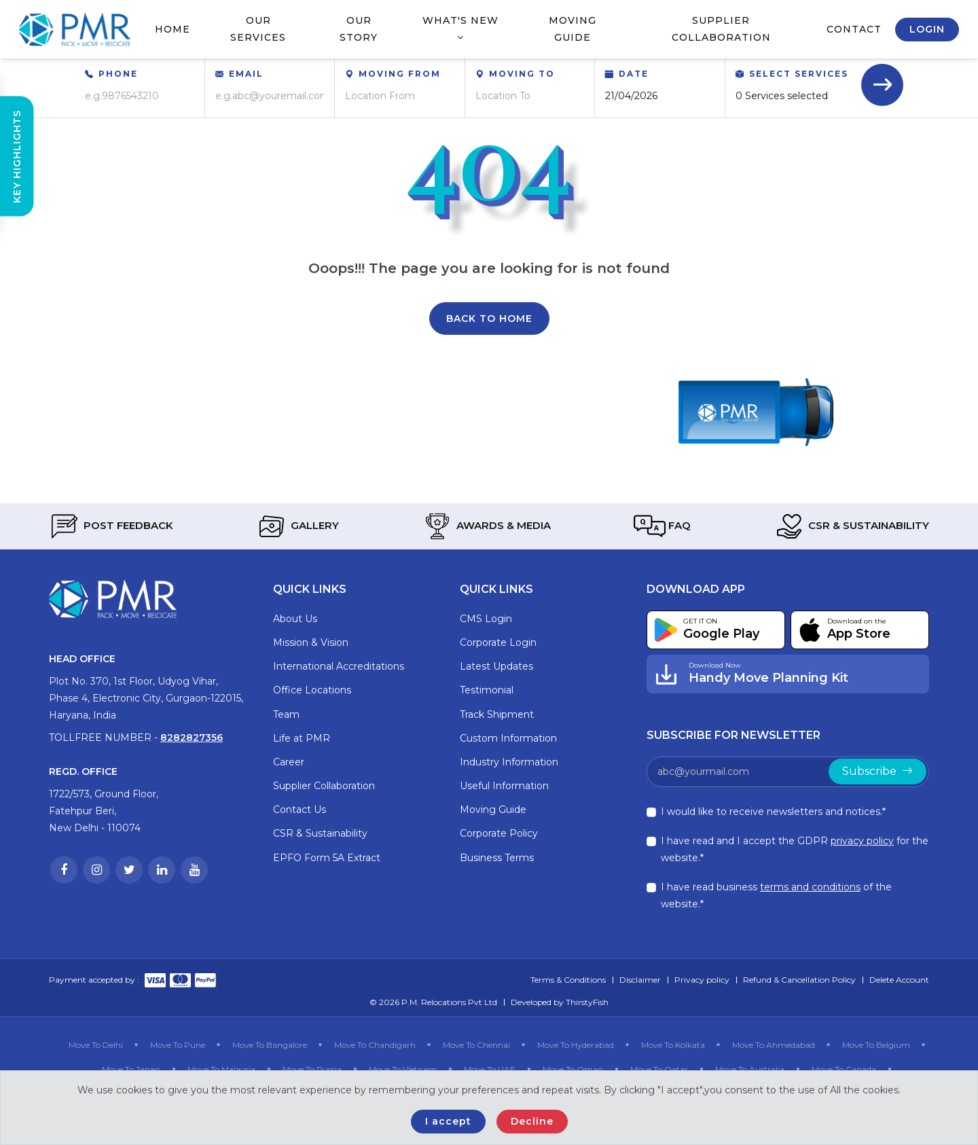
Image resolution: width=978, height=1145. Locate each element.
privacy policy (862, 841)
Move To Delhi (96, 1045)
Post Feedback (111, 526)
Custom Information (508, 738)
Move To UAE (489, 1069)
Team (286, 714)
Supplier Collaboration (721, 28)
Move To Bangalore (269, 1045)
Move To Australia (749, 1069)
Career (288, 762)
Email (246, 74)
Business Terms (497, 858)
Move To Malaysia (221, 1069)
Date (634, 74)
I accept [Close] (448, 1121)
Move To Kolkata (673, 1045)
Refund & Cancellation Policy (799, 980)
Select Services (798, 74)
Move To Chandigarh (375, 1045)
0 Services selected (782, 96)
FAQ (662, 526)
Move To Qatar (659, 1069)
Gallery (297, 526)
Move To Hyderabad (575, 1045)
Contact (854, 29)
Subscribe (877, 771)
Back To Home (489, 318)
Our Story (359, 28)
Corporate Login (498, 642)
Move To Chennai (476, 1045)
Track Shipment (497, 714)
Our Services (258, 28)
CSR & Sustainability (851, 526)
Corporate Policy (499, 833)
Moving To (522, 74)
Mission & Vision (310, 642)
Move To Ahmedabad (773, 1045)
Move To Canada (844, 1069)
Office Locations (312, 690)
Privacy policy (701, 980)
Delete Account (899, 980)
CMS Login (486, 619)
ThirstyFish (587, 1002)
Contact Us (299, 809)
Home (172, 29)
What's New (460, 28)
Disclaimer (640, 980)
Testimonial (486, 690)
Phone (118, 74)
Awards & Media (486, 526)
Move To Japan (131, 1069)
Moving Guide (572, 28)
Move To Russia (312, 1069)
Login (927, 29)
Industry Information (509, 762)
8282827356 (191, 737)
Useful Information (504, 786)
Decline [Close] (532, 1121)
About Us (295, 619)
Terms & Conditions (568, 980)
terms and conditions (810, 887)
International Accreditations (338, 666)
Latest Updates (496, 666)
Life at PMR (301, 738)
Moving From (400, 74)
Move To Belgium (876, 1045)
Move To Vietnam (403, 1069)
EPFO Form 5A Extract (326, 858)
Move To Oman (573, 1069)
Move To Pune (177, 1045)
